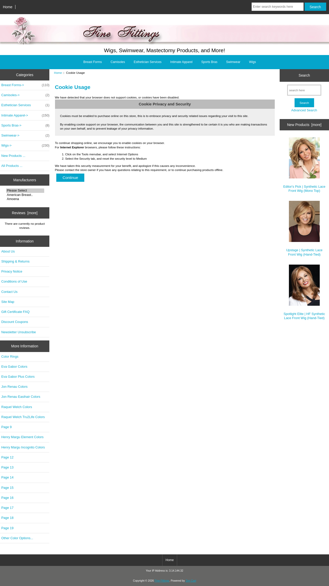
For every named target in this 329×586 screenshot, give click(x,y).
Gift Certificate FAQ (15, 312)
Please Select (25, 190)
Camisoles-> (25, 95)
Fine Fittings (161, 580)
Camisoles (118, 62)
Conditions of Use (14, 281)
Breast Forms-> (25, 85)
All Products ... (11, 166)
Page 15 (7, 488)
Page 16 (7, 498)
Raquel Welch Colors (16, 407)
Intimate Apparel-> (25, 115)
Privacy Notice (11, 271)
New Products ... (13, 156)
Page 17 (7, 508)
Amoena (25, 199)
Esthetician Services (147, 62)
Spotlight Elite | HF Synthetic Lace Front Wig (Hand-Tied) (304, 292)
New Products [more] (304, 125)
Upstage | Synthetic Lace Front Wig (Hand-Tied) (304, 228)
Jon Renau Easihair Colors (20, 397)
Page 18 (7, 518)
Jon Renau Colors (14, 387)
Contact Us (9, 292)
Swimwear (233, 62)
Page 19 (7, 528)
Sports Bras (209, 62)
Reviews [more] (25, 213)
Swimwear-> (25, 135)
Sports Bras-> (25, 125)
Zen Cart (191, 580)
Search (304, 75)
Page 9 (6, 427)
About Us (8, 251)
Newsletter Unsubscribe (18, 332)
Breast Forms (92, 62)
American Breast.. (25, 195)
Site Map (7, 302)
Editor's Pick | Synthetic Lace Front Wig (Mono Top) (304, 165)
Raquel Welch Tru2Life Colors (23, 417)
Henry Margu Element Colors (22, 437)
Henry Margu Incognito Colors (23, 447)
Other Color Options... (17, 538)
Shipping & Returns (15, 261)
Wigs (252, 62)
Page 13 (7, 467)
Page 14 (7, 477)
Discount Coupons (14, 322)
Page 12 (7, 457)
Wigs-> (25, 145)
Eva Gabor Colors (14, 366)
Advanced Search (304, 110)
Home (7, 7)
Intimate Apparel (181, 62)
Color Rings (10, 356)
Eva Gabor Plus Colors (18, 376)
